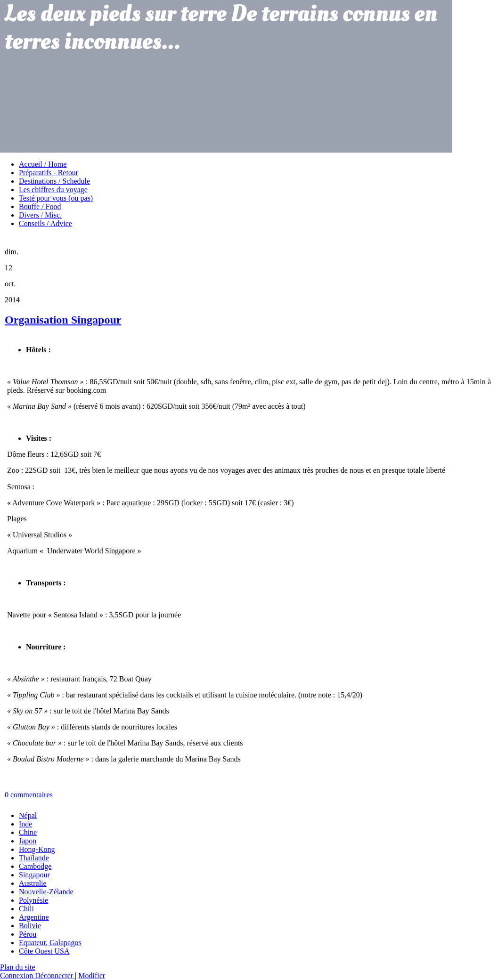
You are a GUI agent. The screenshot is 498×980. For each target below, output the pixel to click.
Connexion (17, 976)
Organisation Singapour (63, 320)
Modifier (91, 976)
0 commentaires (29, 795)
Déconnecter (55, 976)
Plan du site (17, 967)
